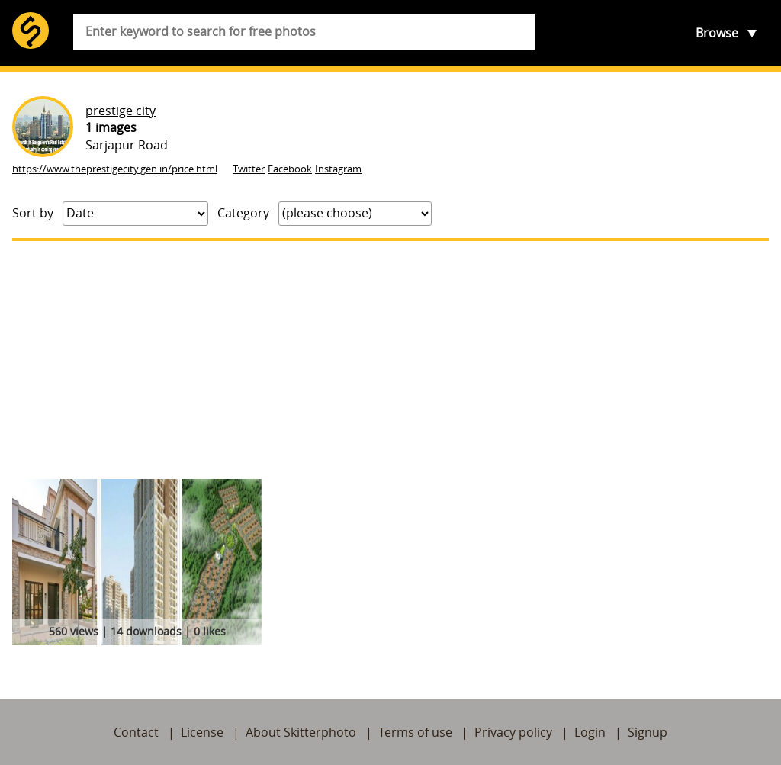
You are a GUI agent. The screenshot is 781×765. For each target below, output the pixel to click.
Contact (136, 732)
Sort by (32, 212)
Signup (647, 732)
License (202, 732)
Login (590, 732)
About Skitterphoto (301, 732)
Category (243, 212)
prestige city (120, 110)
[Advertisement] (390, 360)
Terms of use (415, 732)
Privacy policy (513, 732)
